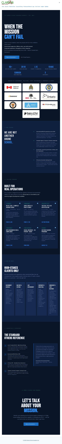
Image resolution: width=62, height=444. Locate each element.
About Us (6, 6)
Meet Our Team (12, 6)
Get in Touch (37, 6)
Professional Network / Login (28, 6)
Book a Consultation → (12, 57)
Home (3, 6)
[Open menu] (59, 2)
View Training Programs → (26, 57)
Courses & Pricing (19, 6)
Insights (42, 6)
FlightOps (46, 6)
